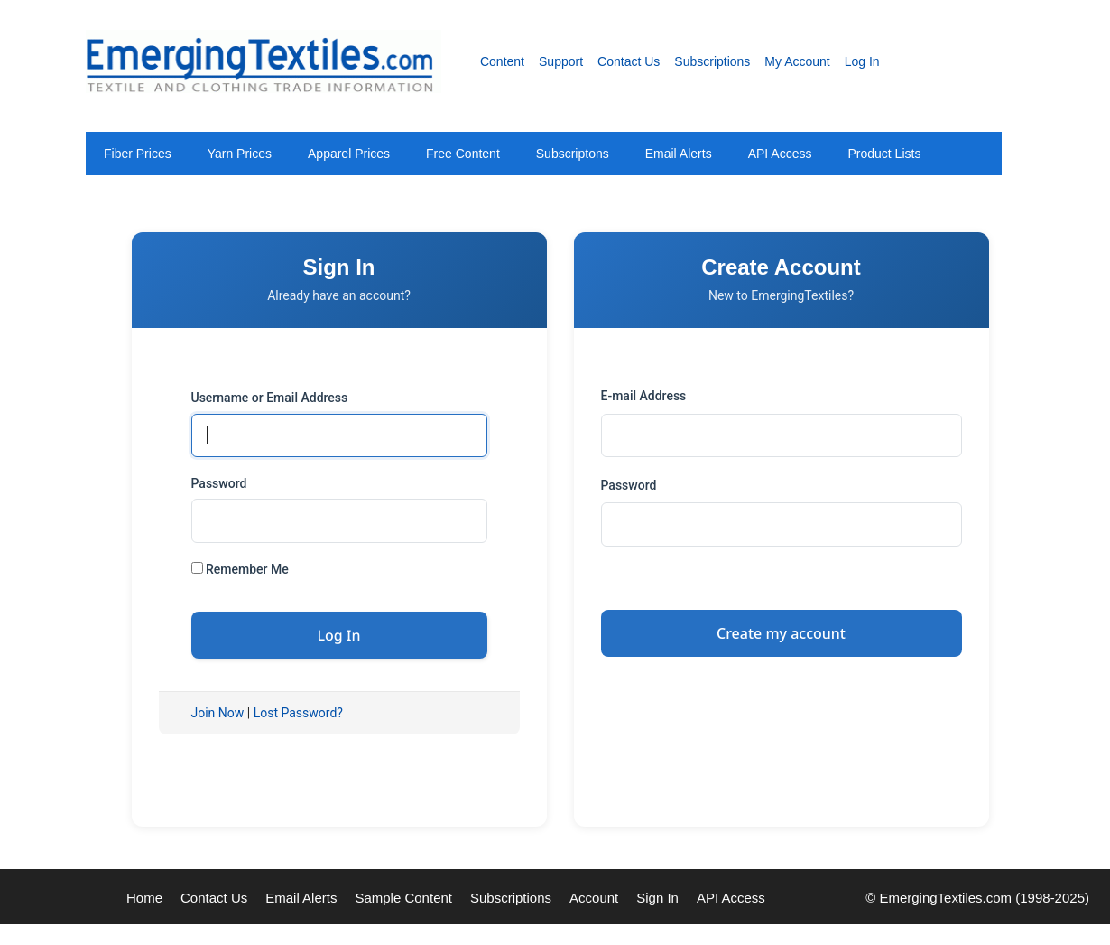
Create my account (781, 633)
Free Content (463, 153)
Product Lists (883, 153)
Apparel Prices (349, 153)
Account (593, 897)
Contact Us (628, 61)
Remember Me (240, 569)
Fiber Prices (137, 153)
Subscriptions (712, 61)
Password (219, 483)
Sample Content (403, 897)
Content (502, 61)
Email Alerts (678, 153)
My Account (796, 61)
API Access (780, 153)
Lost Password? (298, 713)
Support (561, 61)
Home (144, 897)
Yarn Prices (240, 153)
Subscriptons (572, 153)
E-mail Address (644, 395)
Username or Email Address (269, 397)
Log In (862, 61)
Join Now (218, 713)
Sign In (657, 897)
